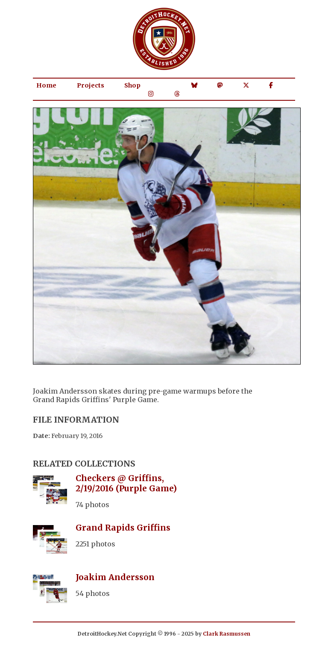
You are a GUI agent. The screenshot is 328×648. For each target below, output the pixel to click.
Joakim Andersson (115, 577)
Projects (90, 85)
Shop (132, 85)
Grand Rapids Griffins (123, 527)
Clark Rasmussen (226, 633)
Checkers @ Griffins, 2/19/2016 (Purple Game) (126, 483)
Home (46, 85)
